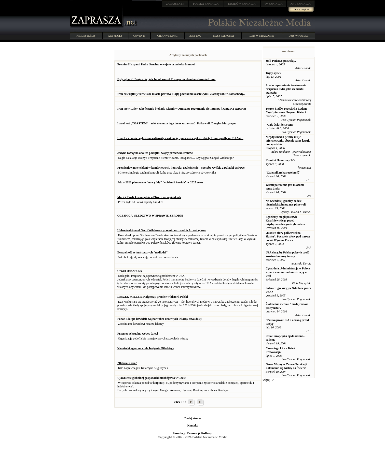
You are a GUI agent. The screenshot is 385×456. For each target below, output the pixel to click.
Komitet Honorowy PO (280, 160)
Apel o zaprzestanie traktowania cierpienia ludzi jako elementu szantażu (286, 89)
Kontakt (192, 425)
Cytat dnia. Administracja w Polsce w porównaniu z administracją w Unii (288, 272)
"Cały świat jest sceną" (280, 124)
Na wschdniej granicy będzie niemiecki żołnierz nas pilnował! (286, 202)
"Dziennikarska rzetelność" (283, 172)
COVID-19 (139, 35)
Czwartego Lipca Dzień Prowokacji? (280, 350)
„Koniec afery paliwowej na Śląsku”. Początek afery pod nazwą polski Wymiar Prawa (288, 236)
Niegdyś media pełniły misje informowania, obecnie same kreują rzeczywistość (288, 140)
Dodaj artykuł (301, 9)
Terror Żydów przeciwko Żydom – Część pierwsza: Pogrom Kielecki (287, 110)
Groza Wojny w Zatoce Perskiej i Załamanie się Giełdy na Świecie (286, 366)
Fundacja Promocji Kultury (192, 433)
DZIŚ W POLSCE (298, 35)
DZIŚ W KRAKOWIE (261, 35)
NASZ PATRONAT (223, 35)
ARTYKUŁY (115, 35)
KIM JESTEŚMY (86, 35)
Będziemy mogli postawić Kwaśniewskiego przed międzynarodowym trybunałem (285, 220)
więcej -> (268, 380)
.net (175, 3)
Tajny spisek (273, 73)
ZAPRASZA (206, 3)
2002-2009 (195, 35)
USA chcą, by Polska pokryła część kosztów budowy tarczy (287, 254)
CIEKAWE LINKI (167, 35)
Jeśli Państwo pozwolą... (281, 60)
